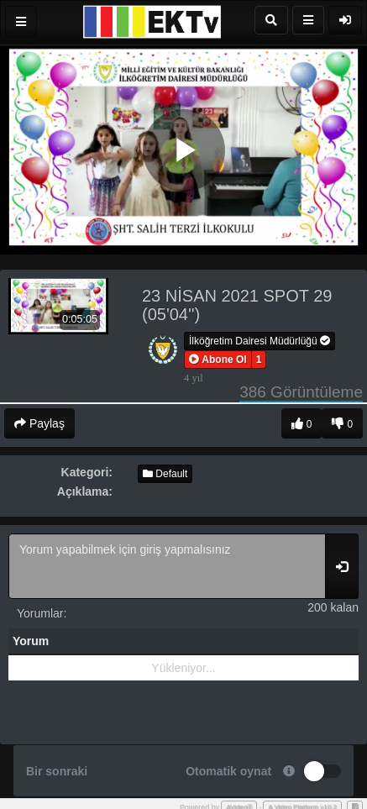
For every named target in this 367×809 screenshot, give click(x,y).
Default (165, 474)
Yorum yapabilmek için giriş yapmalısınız (167, 566)
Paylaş (39, 423)
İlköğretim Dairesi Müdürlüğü (259, 341)
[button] (218, 359)
